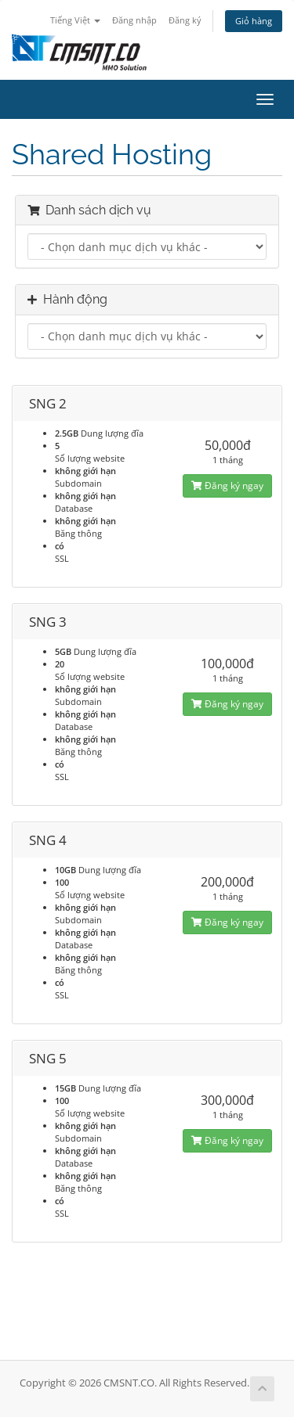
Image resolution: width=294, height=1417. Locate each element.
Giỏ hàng (253, 21)
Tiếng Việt (75, 20)
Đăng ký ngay (227, 485)
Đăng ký (185, 20)
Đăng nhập (134, 20)
